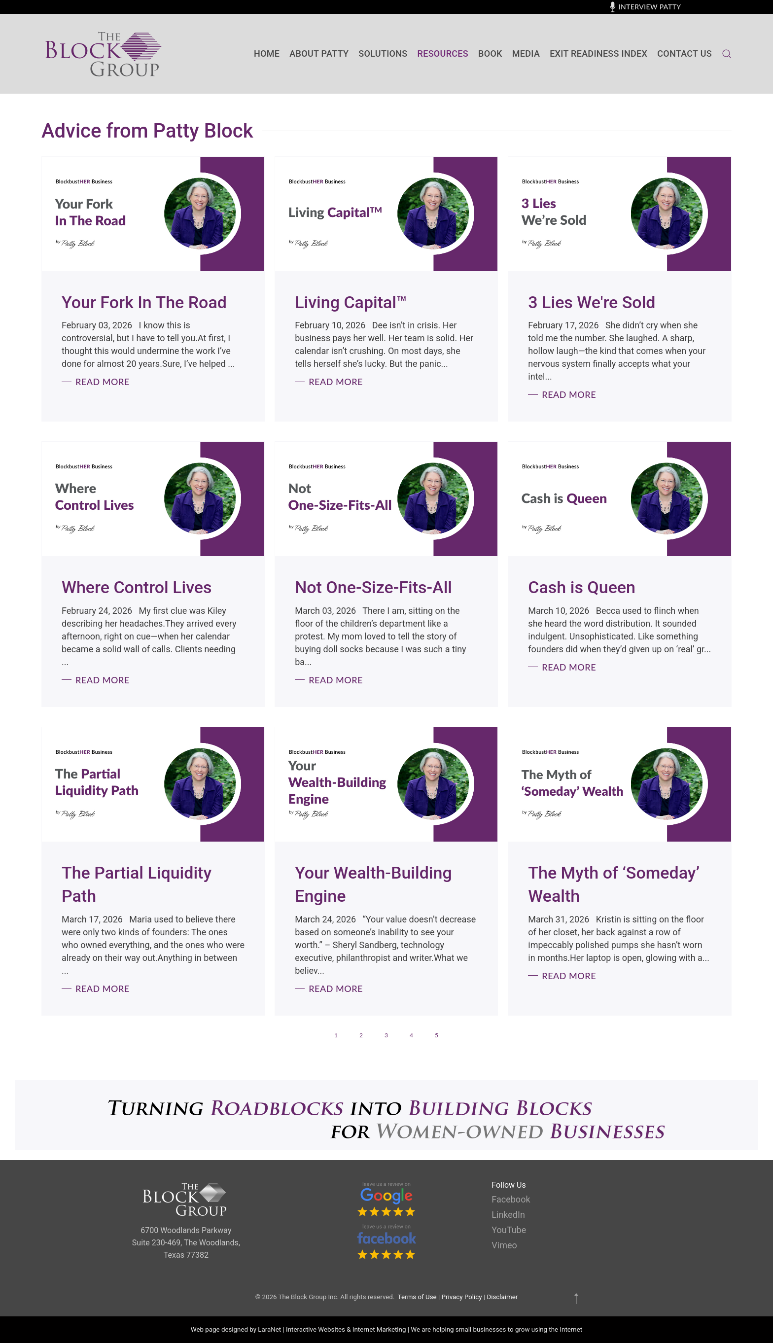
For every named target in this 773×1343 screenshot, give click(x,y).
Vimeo (504, 1245)
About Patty (319, 53)
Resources (443, 53)
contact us (684, 53)
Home (267, 53)
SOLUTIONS (382, 53)
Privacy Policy (462, 1297)
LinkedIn (508, 1214)
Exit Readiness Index (598, 53)
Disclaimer (502, 1297)
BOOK (490, 53)
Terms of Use (417, 1297)
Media (526, 53)
